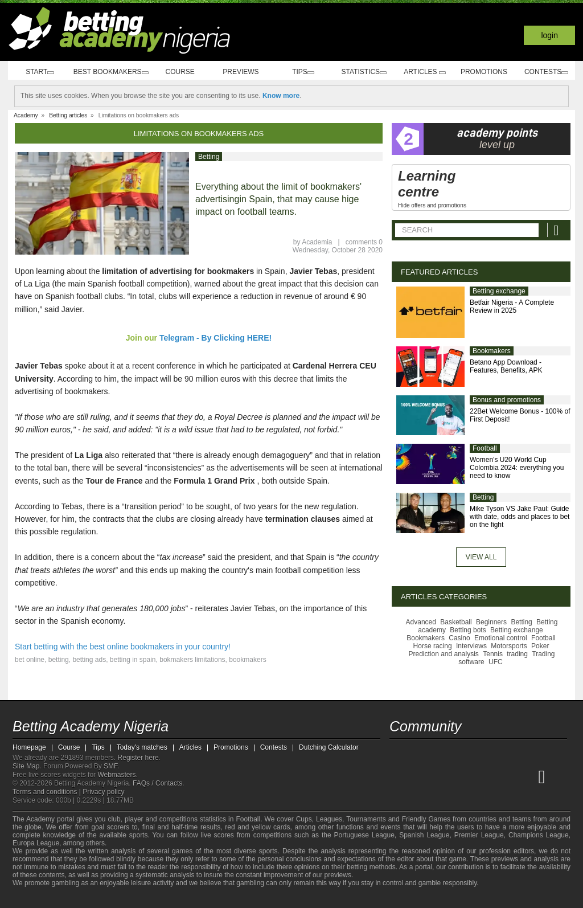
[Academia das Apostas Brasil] (441, 776)
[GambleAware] (39, 898)
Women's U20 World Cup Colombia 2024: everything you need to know (517, 468)
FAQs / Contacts (157, 783)
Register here (138, 758)
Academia (317, 242)
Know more (280, 96)
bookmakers (247, 660)
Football (485, 448)
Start (38, 72)
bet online (29, 660)
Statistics (366, 72)
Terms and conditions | (48, 792)
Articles (426, 72)
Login (549, 35)
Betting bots (468, 630)
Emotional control (500, 638)
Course (184, 72)
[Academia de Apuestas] (484, 776)
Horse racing (432, 646)
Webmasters (116, 775)
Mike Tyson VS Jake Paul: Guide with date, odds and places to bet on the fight (519, 517)
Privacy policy (103, 792)
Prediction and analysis (443, 654)
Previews (245, 72)
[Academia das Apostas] (420, 776)
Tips (306, 72)
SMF (110, 766)
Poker (540, 646)
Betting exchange (499, 291)
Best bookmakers (111, 72)
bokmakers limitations (192, 660)
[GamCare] (103, 898)
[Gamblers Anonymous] (133, 898)
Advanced (421, 622)
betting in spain (133, 660)
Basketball (455, 622)
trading (517, 654)
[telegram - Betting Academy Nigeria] (399, 752)
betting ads (89, 660)
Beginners (491, 622)
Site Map (26, 766)
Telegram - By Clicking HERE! (215, 337)
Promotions (485, 72)
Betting (208, 157)
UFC (495, 662)
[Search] (557, 230)
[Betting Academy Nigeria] (399, 776)
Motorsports (509, 646)
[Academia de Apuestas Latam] (505, 776)
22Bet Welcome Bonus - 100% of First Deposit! (520, 415)
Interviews (471, 646)
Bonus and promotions (507, 400)
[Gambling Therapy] (118, 898)
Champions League (538, 835)
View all (481, 557)
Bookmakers (492, 351)
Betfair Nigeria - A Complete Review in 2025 (512, 306)
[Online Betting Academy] (463, 776)
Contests (546, 72)
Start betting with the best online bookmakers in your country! (123, 646)
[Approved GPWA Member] (81, 898)
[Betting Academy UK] (526, 776)
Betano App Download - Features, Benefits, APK (506, 366)
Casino (459, 638)
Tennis (493, 654)
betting (58, 660)
